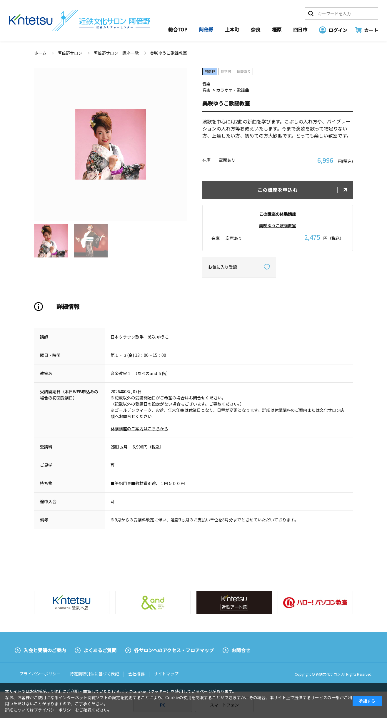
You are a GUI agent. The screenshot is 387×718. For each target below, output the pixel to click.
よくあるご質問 (100, 650)
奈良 (255, 29)
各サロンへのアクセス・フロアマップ (174, 650)
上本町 (232, 29)
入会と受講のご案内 (45, 650)
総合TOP (177, 29)
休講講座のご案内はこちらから (139, 428)
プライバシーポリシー (40, 674)
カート (371, 30)
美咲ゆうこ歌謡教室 (277, 225)
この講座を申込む (278, 189)
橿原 (276, 29)
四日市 (300, 29)
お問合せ (240, 650)
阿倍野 (206, 29)
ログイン (337, 30)
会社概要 (136, 674)
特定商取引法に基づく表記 (94, 674)
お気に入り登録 (222, 267)
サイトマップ (166, 674)
